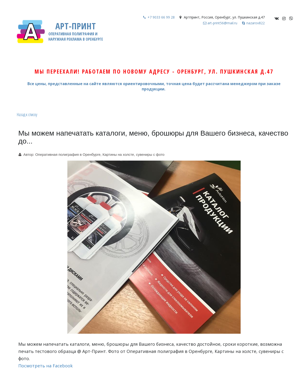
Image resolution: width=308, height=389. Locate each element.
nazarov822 (255, 23)
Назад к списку (27, 114)
